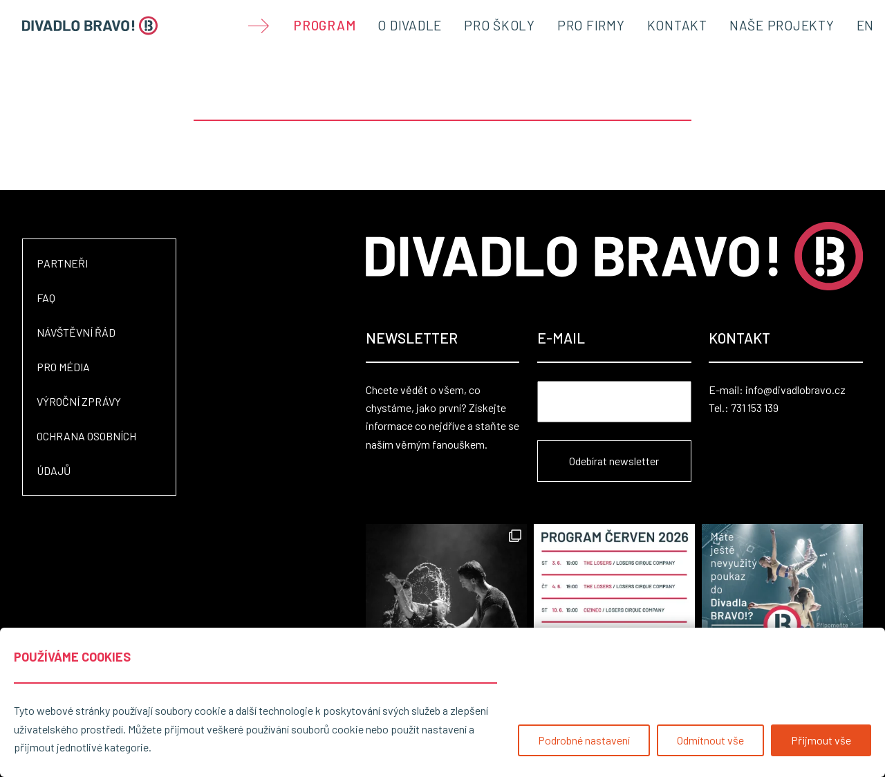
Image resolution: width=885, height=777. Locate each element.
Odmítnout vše (710, 740)
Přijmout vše (821, 740)
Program (324, 25)
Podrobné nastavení (584, 740)
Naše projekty (782, 25)
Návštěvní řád (76, 332)
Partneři (62, 263)
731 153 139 (755, 407)
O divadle (410, 25)
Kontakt (677, 25)
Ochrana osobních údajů (86, 453)
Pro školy (499, 25)
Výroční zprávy (79, 401)
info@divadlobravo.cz (795, 389)
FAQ (46, 297)
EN (866, 25)
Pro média (63, 366)
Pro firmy (591, 25)
